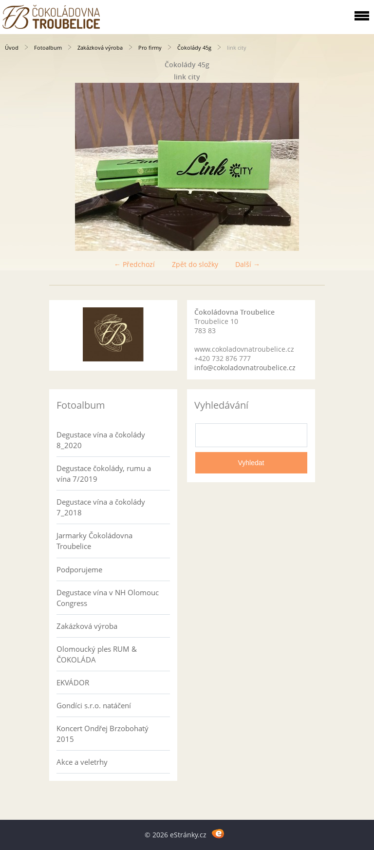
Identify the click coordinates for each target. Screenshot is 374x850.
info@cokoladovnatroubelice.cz (245, 367)
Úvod (12, 47)
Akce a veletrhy (82, 762)
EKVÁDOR (72, 682)
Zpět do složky (195, 264)
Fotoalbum (48, 47)
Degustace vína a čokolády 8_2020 (100, 440)
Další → (247, 264)
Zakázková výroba (100, 47)
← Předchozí (134, 264)
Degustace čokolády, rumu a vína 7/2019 (103, 473)
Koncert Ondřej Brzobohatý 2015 (102, 733)
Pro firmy (150, 47)
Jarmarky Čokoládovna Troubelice (94, 540)
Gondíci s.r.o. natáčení (93, 705)
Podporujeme (79, 569)
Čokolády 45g (194, 47)
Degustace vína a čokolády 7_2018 (100, 507)
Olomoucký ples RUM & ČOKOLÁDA (96, 654)
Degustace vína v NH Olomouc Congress (107, 597)
